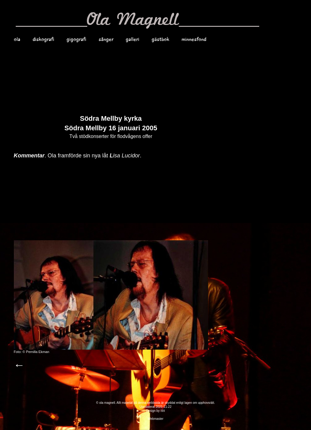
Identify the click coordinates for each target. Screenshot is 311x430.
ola (17, 39)
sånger (106, 39)
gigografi (76, 39)
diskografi (43, 39)
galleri (132, 39)
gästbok (160, 39)
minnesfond (194, 39)
